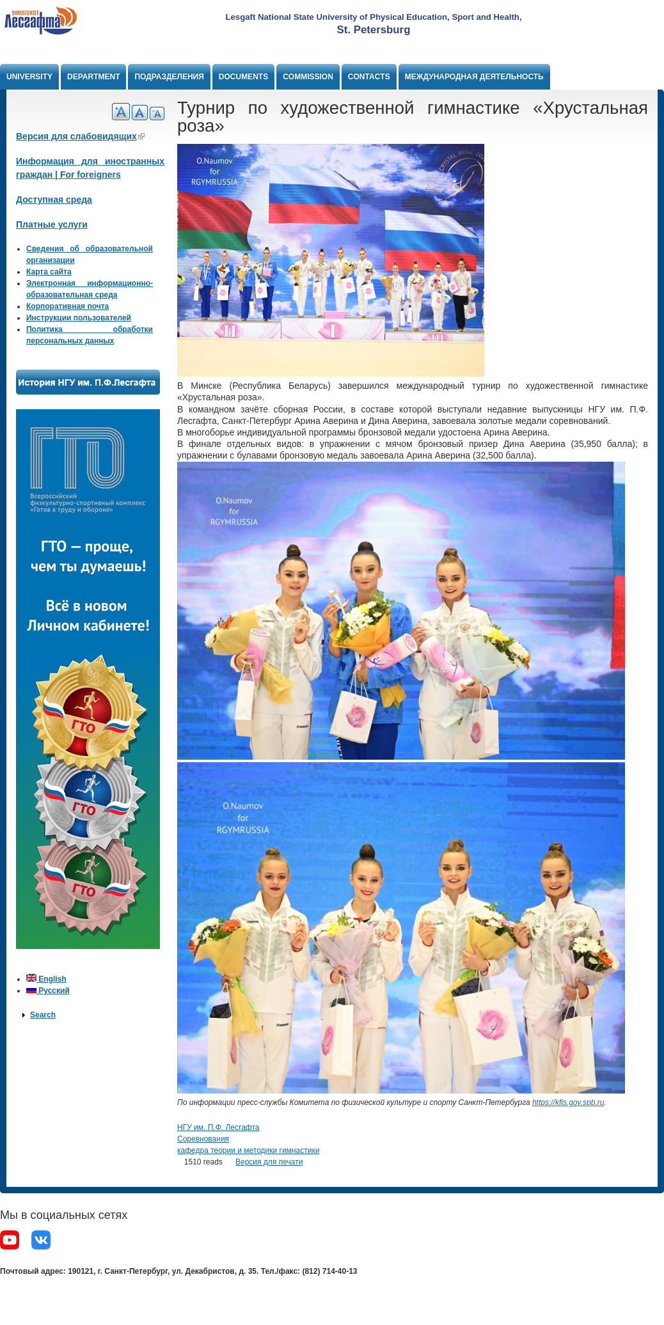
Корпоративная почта (67, 306)
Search (43, 1014)
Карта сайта (49, 271)
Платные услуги (52, 224)
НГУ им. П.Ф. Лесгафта (218, 1127)
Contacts (369, 76)
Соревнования (203, 1138)
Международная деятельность (474, 76)
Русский (48, 990)
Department (93, 76)
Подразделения (168, 76)
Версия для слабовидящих (80, 136)
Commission (308, 76)
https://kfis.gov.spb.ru (568, 1102)
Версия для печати (269, 1161)
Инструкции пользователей (78, 317)
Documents (243, 76)
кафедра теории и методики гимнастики (248, 1150)
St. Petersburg (374, 30)
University (29, 76)
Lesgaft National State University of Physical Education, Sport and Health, (373, 17)
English (46, 979)
